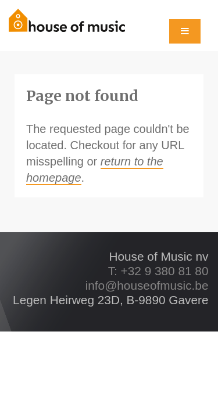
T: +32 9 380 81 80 (158, 271)
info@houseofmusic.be (147, 285)
